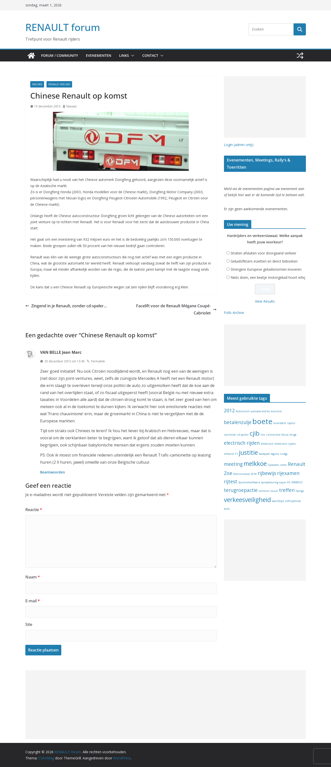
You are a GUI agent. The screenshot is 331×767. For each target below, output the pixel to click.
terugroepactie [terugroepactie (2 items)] (241, 490)
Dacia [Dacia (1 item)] (284, 434)
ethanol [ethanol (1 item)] (229, 454)
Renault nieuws (59, 84)
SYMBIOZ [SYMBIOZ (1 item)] (297, 482)
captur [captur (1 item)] (291, 423)
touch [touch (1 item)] (274, 491)
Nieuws (37, 84)
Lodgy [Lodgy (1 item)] (283, 454)
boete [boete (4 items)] (262, 421)
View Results (265, 301)
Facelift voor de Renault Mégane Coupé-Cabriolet (176, 309)
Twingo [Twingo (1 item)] (300, 491)
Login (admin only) (238, 144)
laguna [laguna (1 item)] (275, 454)
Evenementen (98, 55)
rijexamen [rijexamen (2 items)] (288, 473)
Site (28, 624)
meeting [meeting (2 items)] (233, 464)
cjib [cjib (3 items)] (254, 433)
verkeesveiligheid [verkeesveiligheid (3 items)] (247, 500)
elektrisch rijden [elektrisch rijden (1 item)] (285, 443)
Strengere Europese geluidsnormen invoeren (266, 269)
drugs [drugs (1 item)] (292, 434)
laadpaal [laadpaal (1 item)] (264, 454)
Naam (32, 577)
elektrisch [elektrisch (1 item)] (267, 443)
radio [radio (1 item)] (283, 465)
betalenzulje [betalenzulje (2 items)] (238, 422)
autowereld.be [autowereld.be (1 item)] (260, 411)
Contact (150, 55)
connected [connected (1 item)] (273, 434)
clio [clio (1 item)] (262, 434)
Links (124, 55)
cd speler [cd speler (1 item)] (243, 434)
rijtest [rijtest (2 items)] (230, 481)
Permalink (96, 361)
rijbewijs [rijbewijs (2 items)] (267, 473)
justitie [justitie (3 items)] (248, 452)
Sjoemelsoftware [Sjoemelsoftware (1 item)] (249, 482)
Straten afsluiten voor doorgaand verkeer (263, 253)
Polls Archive (234, 312)
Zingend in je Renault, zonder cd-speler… (66, 306)
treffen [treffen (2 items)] (287, 490)
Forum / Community (59, 55)
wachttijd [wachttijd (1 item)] (278, 501)
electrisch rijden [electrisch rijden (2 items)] (242, 443)
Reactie (33, 509)
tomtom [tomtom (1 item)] (264, 491)
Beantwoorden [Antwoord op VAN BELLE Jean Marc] (52, 472)
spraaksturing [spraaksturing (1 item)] (269, 482)
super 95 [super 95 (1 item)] (284, 482)
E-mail (32, 601)
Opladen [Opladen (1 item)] (273, 465)
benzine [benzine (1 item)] (276, 411)
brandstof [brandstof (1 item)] (279, 423)
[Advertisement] (265, 107)
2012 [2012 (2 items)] (229, 410)
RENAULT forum (62, 27)
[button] (131, 55)
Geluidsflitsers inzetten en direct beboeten (264, 261)
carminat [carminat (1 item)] (230, 434)
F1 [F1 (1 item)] (236, 454)
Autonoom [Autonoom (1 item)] (243, 411)
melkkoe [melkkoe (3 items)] (255, 463)
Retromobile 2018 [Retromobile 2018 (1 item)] (245, 474)
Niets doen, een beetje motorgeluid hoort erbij (268, 277)
